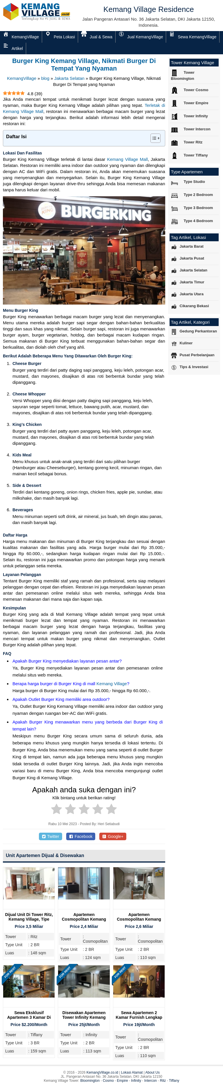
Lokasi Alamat (132, 1072)
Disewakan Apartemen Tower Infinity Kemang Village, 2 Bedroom (84, 1017)
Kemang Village (111, 683)
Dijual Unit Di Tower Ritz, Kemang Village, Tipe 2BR (29, 919)
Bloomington (90, 1081)
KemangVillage (21, 78)
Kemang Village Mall (127, 159)
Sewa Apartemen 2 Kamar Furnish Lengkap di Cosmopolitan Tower (139, 1017)
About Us (152, 1072)
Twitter (50, 836)
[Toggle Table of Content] (152, 138)
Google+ (112, 836)
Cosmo (108, 1081)
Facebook (81, 836)
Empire (122, 1081)
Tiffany (174, 1081)
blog (45, 78)
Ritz (163, 1081)
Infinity (136, 1081)
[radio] (56, 810)
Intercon (150, 1081)
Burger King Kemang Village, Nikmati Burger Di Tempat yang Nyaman (84, 64)
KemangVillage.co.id (102, 1072)
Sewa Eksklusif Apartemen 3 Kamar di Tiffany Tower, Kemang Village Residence (29, 1019)
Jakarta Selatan (69, 78)
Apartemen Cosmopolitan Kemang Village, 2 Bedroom (84, 919)
